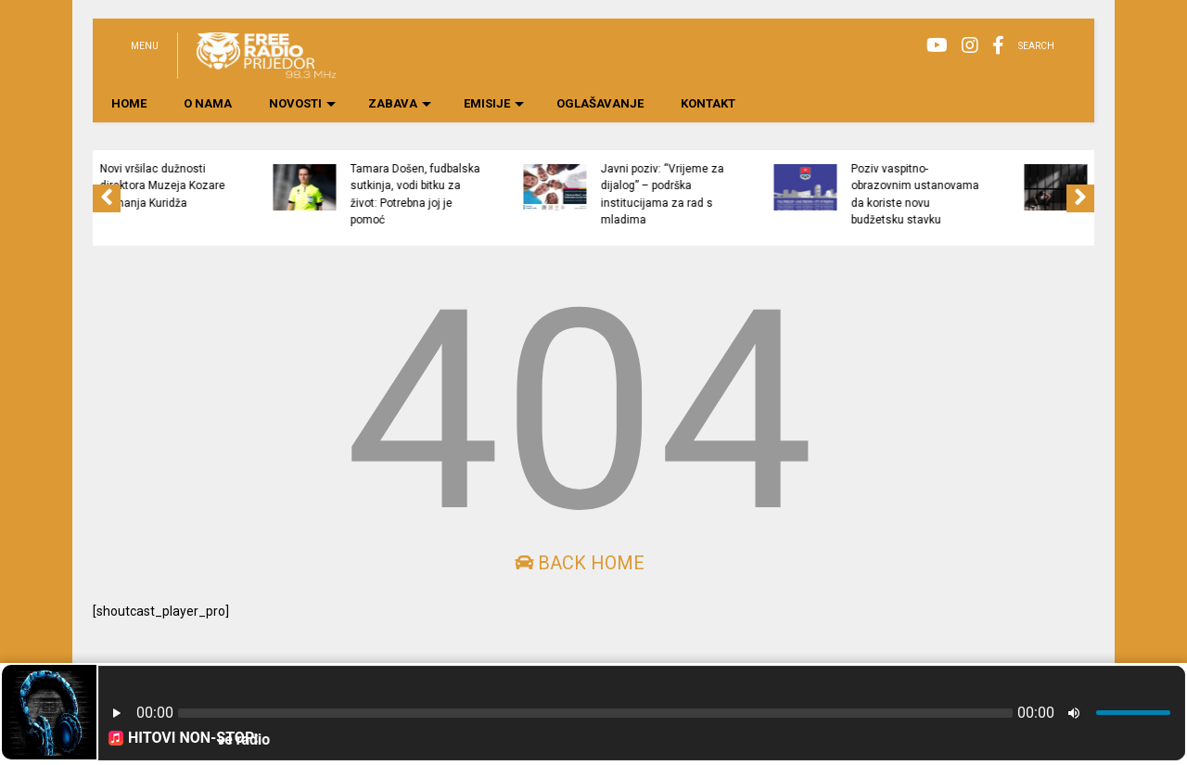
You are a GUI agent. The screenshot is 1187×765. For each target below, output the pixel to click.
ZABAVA (399, 103)
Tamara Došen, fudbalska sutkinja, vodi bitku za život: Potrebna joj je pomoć (482, 194)
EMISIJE (494, 103)
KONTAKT (708, 103)
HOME (129, 103)
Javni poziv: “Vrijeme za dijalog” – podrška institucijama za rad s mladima (729, 194)
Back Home (580, 563)
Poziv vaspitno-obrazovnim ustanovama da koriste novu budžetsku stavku (982, 194)
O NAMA (208, 103)
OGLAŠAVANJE (600, 103)
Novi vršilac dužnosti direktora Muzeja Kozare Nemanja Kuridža (229, 186)
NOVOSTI (302, 103)
